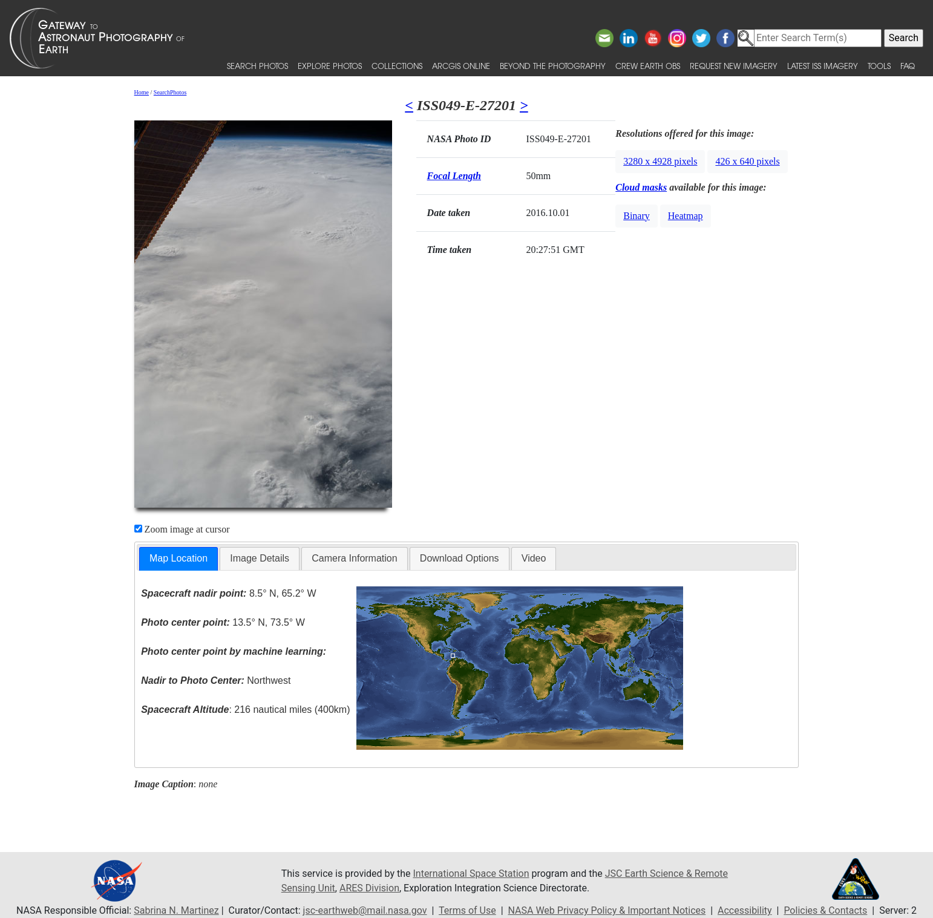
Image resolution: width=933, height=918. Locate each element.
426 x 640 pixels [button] (747, 161)
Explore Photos (330, 65)
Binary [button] (636, 216)
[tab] (178, 559)
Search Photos (257, 65)
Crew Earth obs (647, 65)
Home (141, 92)
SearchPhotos (170, 92)
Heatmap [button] (685, 216)
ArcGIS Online (461, 65)
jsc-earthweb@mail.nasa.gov (365, 910)
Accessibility (745, 910)
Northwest (215, 680)
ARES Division (369, 888)
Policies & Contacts (825, 910)
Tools (879, 65)
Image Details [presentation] (259, 558)
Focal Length (454, 176)
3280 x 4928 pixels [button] (660, 161)
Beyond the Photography (553, 65)
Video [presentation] (534, 558)
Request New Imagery (734, 65)
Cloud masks (641, 187)
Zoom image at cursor (182, 529)
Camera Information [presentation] (354, 558)
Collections (397, 65)
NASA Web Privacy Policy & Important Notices (607, 910)
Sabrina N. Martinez (176, 910)
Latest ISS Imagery (822, 65)
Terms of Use (467, 910)
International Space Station (471, 873)
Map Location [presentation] (178, 558)
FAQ (907, 65)
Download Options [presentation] (459, 558)
